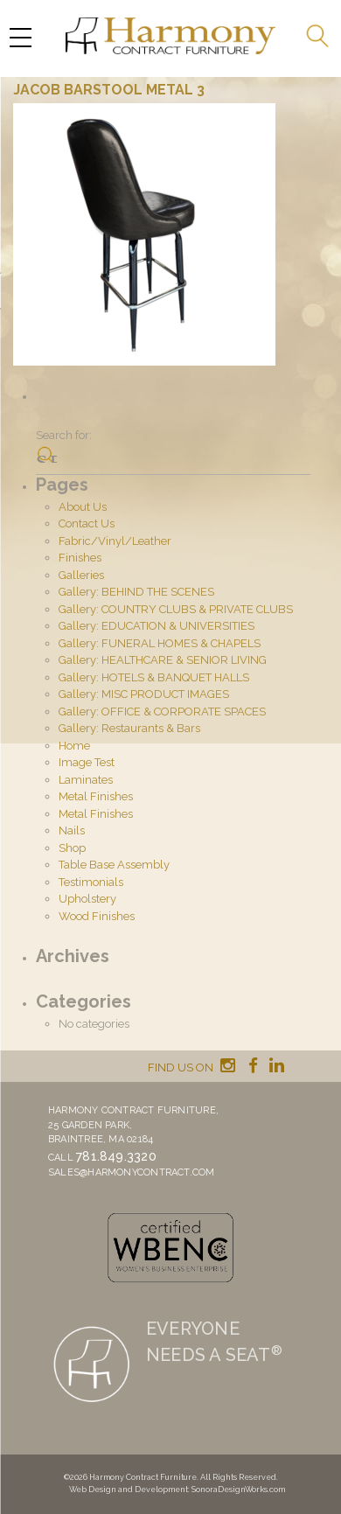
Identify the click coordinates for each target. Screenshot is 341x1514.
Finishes (80, 557)
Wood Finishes (97, 916)
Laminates (86, 779)
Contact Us (87, 523)
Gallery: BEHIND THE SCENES (136, 591)
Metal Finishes (96, 796)
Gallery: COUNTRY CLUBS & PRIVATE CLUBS (176, 609)
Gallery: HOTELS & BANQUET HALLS (154, 677)
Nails (72, 830)
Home (74, 745)
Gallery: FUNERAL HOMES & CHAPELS (160, 643)
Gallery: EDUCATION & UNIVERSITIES (156, 625)
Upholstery (87, 898)
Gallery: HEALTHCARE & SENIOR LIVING (163, 659)
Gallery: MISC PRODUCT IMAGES (144, 694)
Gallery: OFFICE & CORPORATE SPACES (162, 711)
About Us (83, 506)
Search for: (64, 435)
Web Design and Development (128, 1489)
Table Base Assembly (114, 864)
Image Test (87, 762)
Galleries (81, 575)
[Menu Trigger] (20, 37)
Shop (72, 848)
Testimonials (91, 882)
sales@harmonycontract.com (131, 1172)
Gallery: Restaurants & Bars (129, 728)
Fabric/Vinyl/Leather (115, 541)
